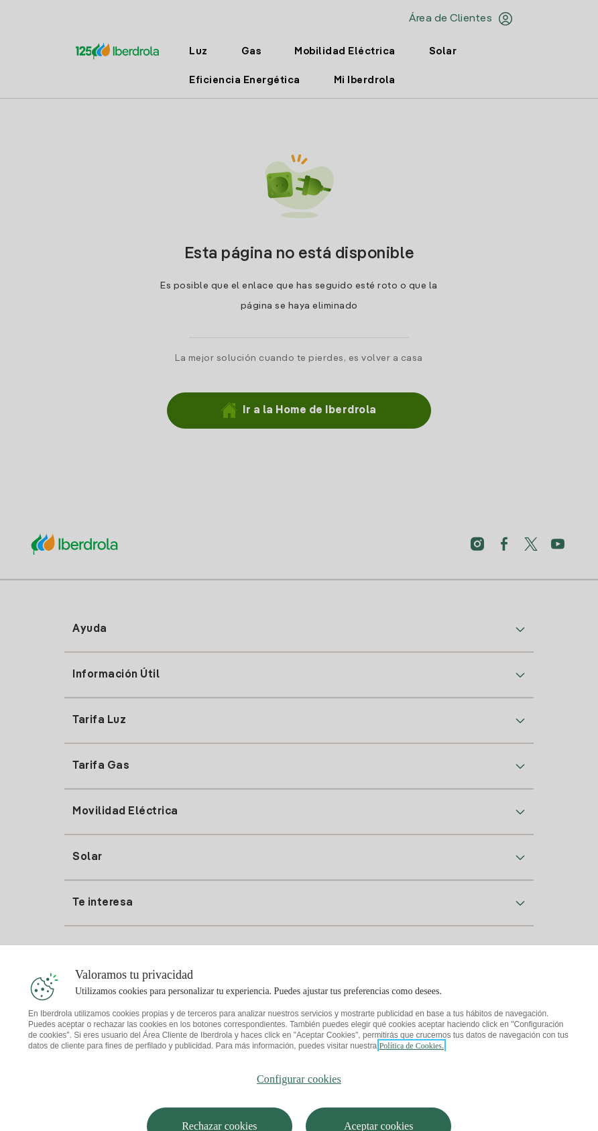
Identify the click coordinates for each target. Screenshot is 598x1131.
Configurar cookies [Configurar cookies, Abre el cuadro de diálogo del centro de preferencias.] (299, 1095)
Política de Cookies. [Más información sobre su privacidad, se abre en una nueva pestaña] (411, 1062)
